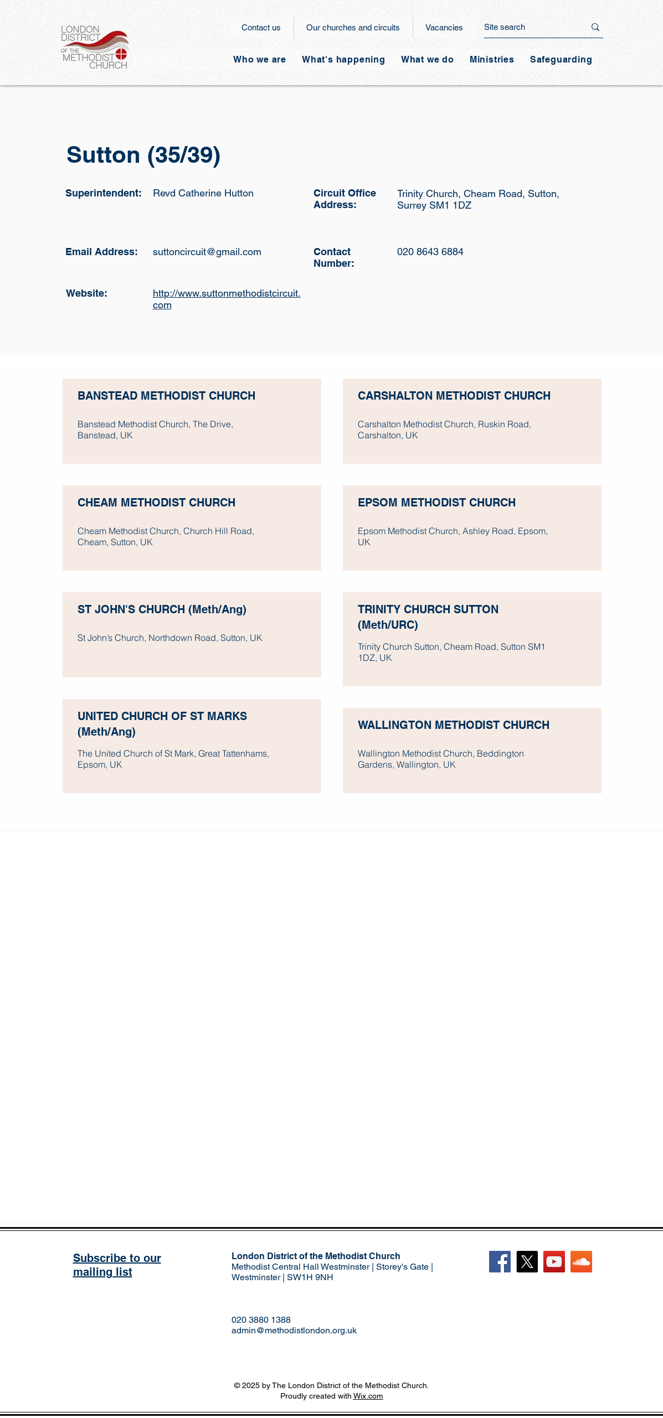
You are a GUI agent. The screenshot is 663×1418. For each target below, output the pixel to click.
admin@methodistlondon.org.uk (294, 1330)
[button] (343, 59)
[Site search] (526, 27)
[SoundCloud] (581, 1261)
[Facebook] (500, 1261)
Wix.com (368, 1395)
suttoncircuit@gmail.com (207, 251)
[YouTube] (554, 1261)
